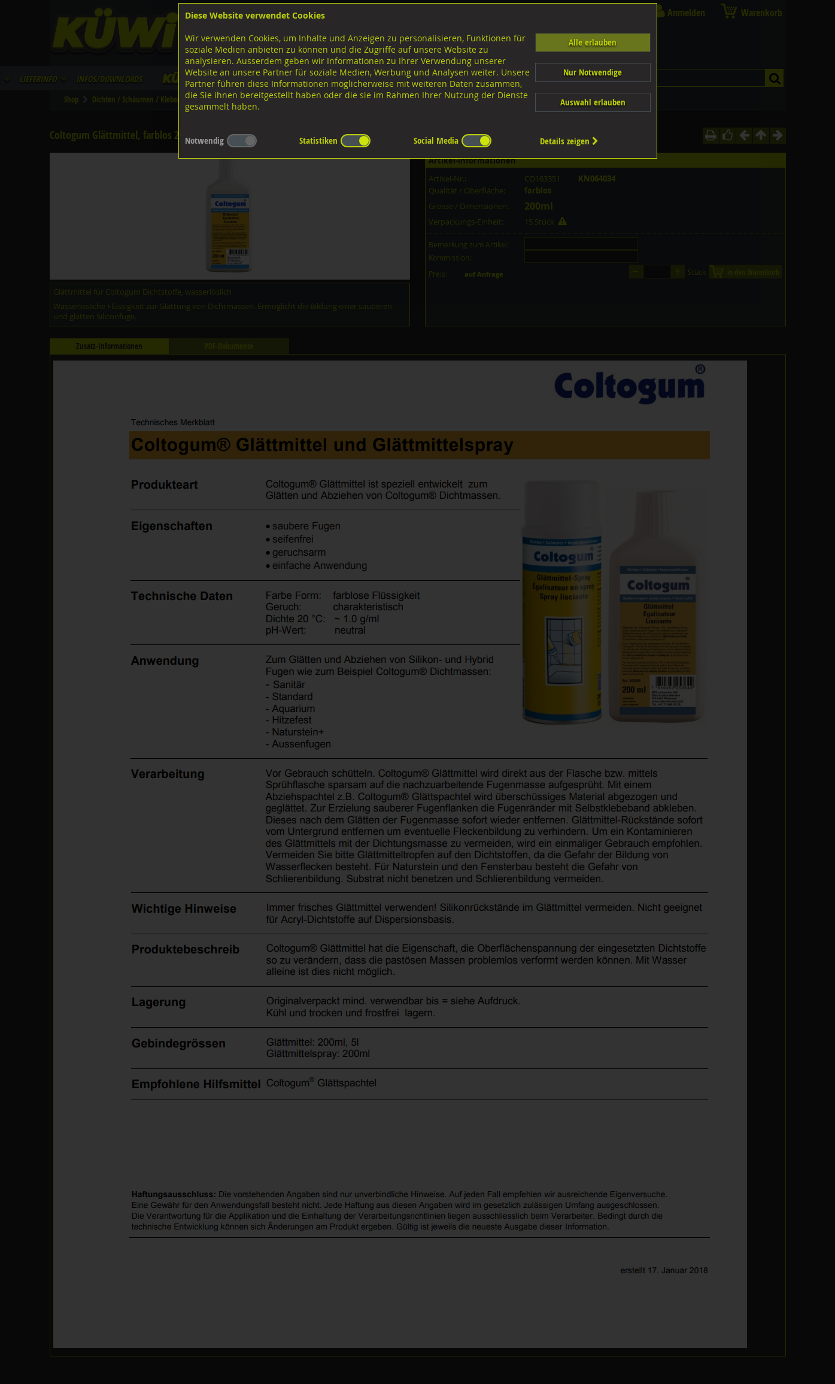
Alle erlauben (593, 42)
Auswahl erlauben (593, 102)
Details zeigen (569, 141)
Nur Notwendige (592, 72)
